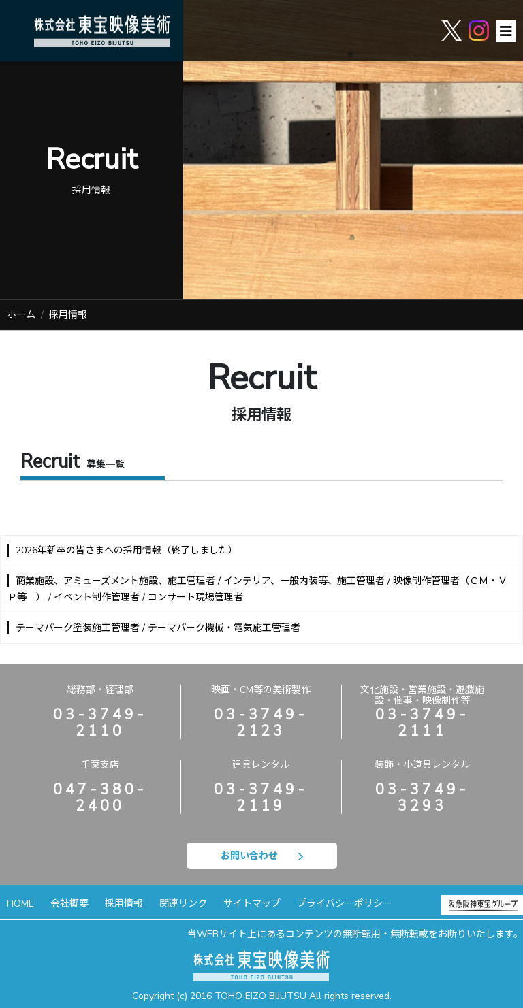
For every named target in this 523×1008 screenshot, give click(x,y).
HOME (20, 903)
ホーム (21, 314)
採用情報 (124, 903)
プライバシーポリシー (344, 903)
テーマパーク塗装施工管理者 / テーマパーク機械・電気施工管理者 (158, 627)
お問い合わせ (262, 855)
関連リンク (183, 903)
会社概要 (69, 903)
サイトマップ (252, 903)
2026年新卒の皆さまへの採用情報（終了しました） (127, 550)
